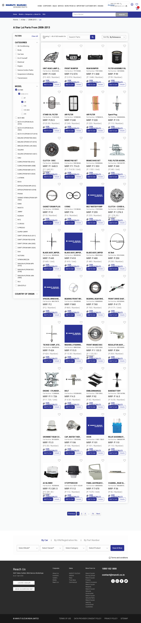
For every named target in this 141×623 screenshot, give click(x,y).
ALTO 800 (19, 118)
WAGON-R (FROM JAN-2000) (24, 276)
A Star (23, 20)
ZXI (23, 114)
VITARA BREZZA (22, 259)
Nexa (70, 578)
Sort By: (106, 37)
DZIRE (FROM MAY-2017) (25, 170)
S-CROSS (19, 223)
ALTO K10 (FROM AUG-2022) (24, 129)
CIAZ (18, 158)
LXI (23, 102)
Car (44, 540)
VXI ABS (25, 110)
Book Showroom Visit (24, 589)
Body (18, 50)
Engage (100, 6)
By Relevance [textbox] (115, 37)
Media (55, 580)
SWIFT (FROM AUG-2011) (25, 235)
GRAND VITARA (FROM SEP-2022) (26, 198)
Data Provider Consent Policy (87, 619)
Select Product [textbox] (95, 548)
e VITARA (19, 178)
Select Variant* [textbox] (48, 548)
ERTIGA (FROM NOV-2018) (25, 190)
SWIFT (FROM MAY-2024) (25, 247)
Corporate (47, 6)
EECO (18, 182)
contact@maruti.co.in (118, 6)
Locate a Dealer (24, 583)
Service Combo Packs (24, 70)
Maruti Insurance (91, 582)
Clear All (35, 36)
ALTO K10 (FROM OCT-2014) (26, 134)
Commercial (73, 582)
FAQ (44, 14)
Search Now (117, 548)
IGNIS (18, 204)
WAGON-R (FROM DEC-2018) (24, 270)
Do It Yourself (21, 58)
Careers (55, 578)
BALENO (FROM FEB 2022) (25, 138)
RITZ (18, 220)
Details (57, 85)
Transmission (21, 78)
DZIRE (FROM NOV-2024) (25, 174)
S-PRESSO (20, 227)
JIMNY (18, 211)
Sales (54, 6)
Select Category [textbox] (72, 548)
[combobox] (118, 37)
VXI (23, 106)
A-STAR (19, 90)
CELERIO (19, 150)
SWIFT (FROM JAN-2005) (25, 243)
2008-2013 (23, 94)
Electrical (19, 62)
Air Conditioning (22, 46)
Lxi (40, 20)
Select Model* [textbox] (24, 548)
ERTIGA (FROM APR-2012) (25, 186)
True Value (72, 580)
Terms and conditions (118, 558)
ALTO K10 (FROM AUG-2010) (24, 123)
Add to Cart (48, 85)
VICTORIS (19, 255)
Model (21, 14)
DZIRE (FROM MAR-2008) (25, 166)
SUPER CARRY (21, 232)
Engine (18, 66)
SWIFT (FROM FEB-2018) (25, 239)
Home (40, 6)
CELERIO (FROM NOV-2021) (26, 154)
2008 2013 (32, 20)
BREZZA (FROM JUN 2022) (26, 146)
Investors (56, 575)
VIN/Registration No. (66, 540)
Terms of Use (65, 619)
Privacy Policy (111, 619)
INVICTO (19, 208)
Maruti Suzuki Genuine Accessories (90, 591)
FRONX (19, 194)
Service (61, 6)
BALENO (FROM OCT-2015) (26, 142)
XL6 (17, 281)
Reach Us (56, 582)
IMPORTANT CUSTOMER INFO (87, 6)
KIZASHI (19, 216)
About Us (37, 14)
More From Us (70, 6)
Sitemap (124, 619)
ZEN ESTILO (20, 285)
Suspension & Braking (24, 74)
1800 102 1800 (116, 3)
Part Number (92, 540)
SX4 (17, 251)
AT (23, 98)
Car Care (19, 54)
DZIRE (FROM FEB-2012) (25, 162)
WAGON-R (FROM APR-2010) (24, 264)
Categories (28, 14)
